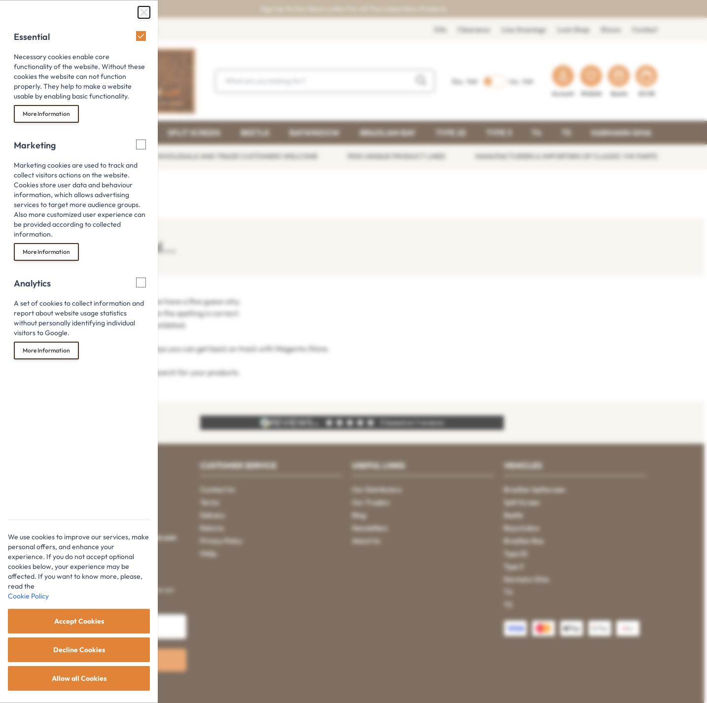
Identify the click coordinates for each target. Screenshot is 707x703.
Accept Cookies (79, 621)
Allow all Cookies (79, 678)
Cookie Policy (28, 596)
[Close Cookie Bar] (144, 12)
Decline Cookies (79, 649)
